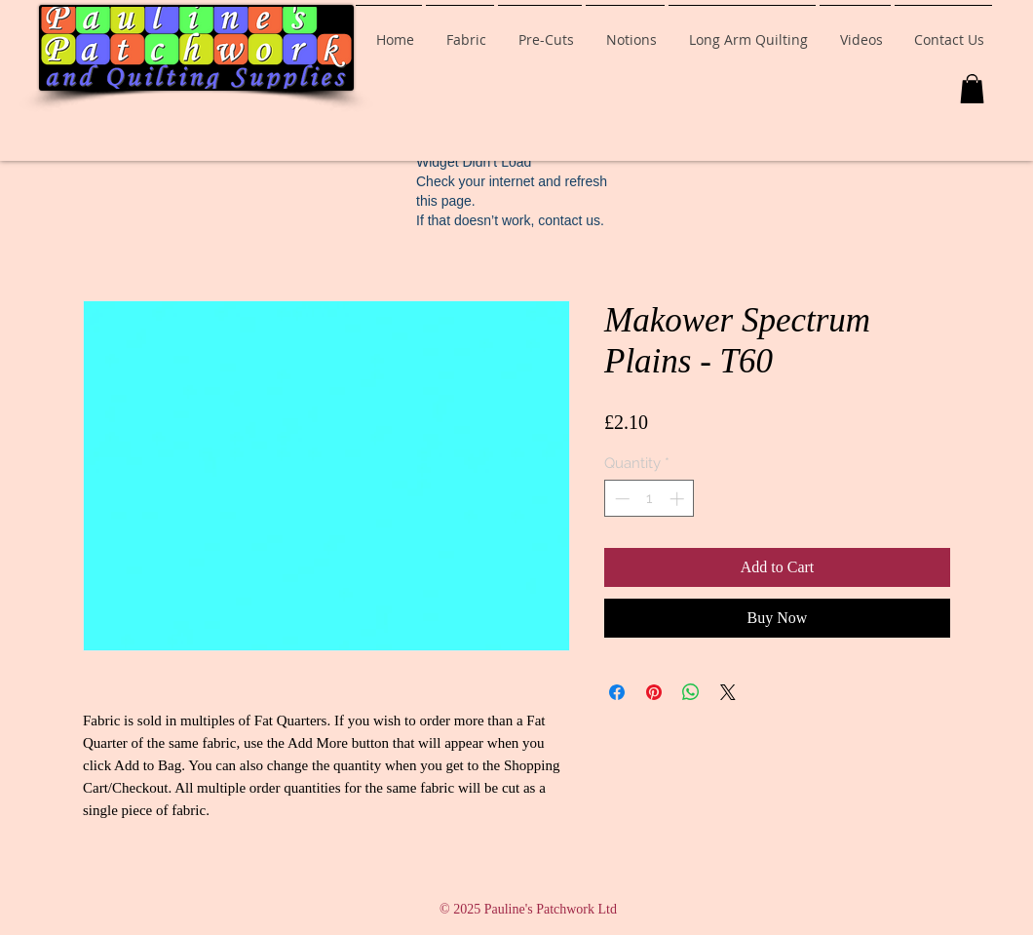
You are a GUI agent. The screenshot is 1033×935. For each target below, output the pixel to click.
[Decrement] (620, 499)
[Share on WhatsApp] (691, 692)
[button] (972, 88)
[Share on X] (728, 692)
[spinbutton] (649, 499)
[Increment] (679, 499)
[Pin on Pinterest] (654, 692)
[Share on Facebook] (617, 692)
